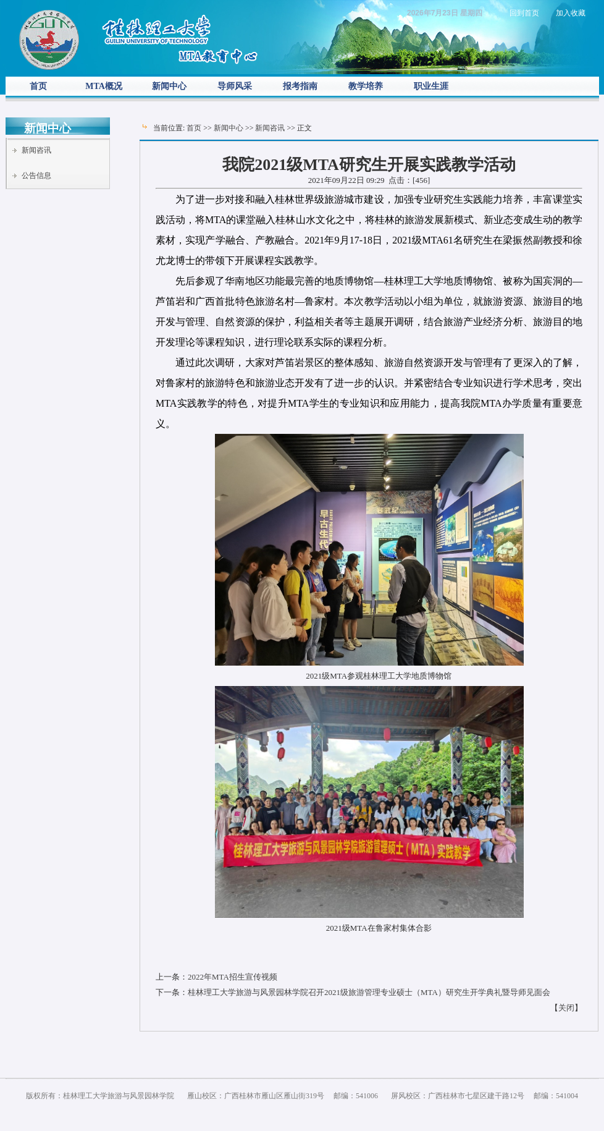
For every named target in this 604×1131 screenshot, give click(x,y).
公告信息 (36, 175)
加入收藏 (570, 13)
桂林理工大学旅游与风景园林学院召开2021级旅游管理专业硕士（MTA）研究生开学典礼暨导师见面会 (369, 992)
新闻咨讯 (36, 150)
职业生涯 (431, 86)
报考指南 (300, 86)
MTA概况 (103, 86)
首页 (38, 86)
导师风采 (234, 86)
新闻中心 (169, 86)
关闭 (566, 1007)
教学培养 (365, 86)
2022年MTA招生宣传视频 (232, 976)
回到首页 (524, 13)
